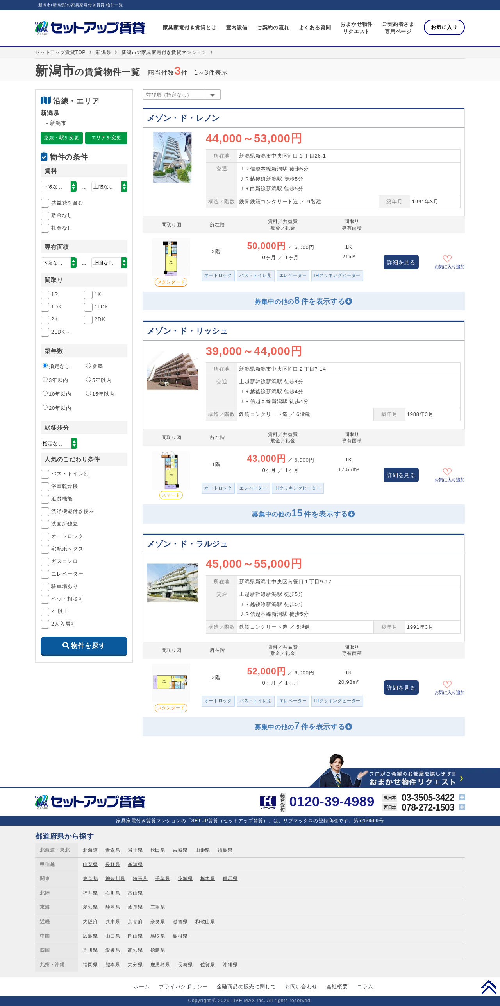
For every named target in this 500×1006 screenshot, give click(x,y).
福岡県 (90, 964)
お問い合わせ (301, 987)
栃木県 (207, 878)
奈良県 (157, 921)
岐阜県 (135, 907)
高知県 (135, 950)
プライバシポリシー (183, 987)
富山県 (135, 893)
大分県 (135, 964)
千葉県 (162, 878)
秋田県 (157, 850)
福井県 (90, 893)
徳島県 (157, 950)
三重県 (157, 907)
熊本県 (112, 964)
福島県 (225, 850)
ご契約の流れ (273, 27)
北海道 (90, 850)
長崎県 (185, 964)
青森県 (112, 850)
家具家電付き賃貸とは (190, 27)
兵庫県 (112, 921)
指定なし (56, 366)
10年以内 (57, 394)
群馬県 (230, 878)
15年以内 (100, 394)
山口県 (112, 936)
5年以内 (98, 380)
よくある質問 (315, 27)
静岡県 (112, 907)
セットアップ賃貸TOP (60, 52)
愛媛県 (112, 950)
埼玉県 (140, 878)
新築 (94, 366)
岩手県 (135, 850)
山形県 (202, 850)
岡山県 (135, 936)
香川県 (90, 950)
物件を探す (88, 645)
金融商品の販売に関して (246, 987)
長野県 (112, 864)
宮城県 (180, 850)
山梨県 (90, 864)
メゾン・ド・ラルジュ (187, 544)
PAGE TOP (489, 986)
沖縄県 (230, 964)
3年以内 (55, 380)
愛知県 (90, 907)
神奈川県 (115, 878)
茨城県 (185, 878)
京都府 (135, 921)
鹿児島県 (160, 964)
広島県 (90, 936)
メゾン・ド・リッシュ (187, 330)
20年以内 (57, 408)
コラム (365, 987)
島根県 (180, 936)
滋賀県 (180, 921)
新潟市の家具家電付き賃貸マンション (164, 52)
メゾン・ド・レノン (183, 118)
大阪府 (90, 921)
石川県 (112, 893)
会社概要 (337, 987)
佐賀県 (207, 964)
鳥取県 (157, 936)
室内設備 (237, 27)
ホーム (142, 987)
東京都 (90, 878)
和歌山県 (205, 921)
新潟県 (103, 52)
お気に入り (444, 27)
